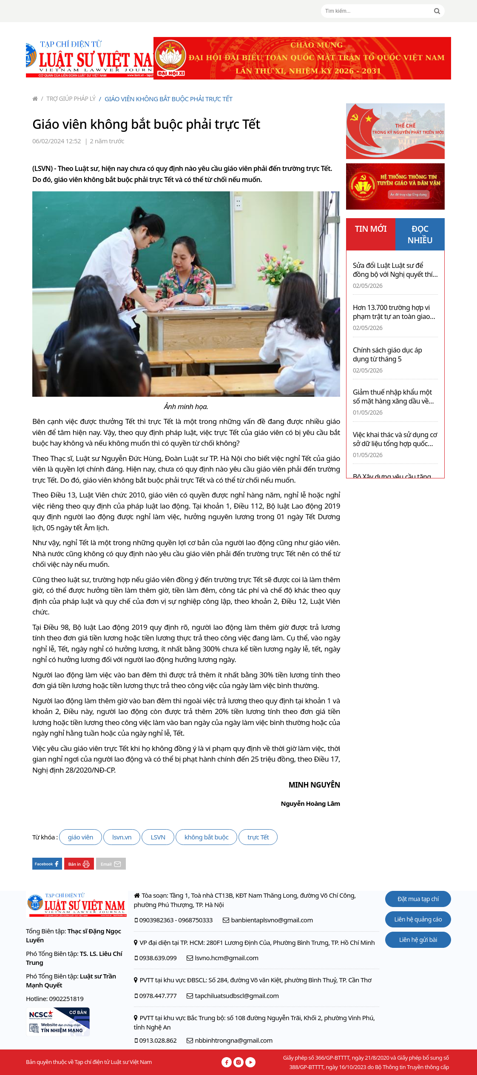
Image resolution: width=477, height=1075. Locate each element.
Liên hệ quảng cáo (418, 919)
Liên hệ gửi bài (418, 940)
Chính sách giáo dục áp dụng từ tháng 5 (387, 355)
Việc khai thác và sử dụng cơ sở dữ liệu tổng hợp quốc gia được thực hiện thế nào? (395, 439)
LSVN (157, 837)
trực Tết (258, 837)
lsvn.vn (121, 837)
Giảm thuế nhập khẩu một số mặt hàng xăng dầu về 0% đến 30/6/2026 (392, 397)
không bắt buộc (206, 837)
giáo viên (80, 837)
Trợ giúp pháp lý (68, 98)
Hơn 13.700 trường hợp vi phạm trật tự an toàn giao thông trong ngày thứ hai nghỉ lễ (391, 312)
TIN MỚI (371, 228)
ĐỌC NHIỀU (420, 234)
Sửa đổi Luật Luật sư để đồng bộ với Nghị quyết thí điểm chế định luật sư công (393, 270)
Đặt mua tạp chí (418, 899)
